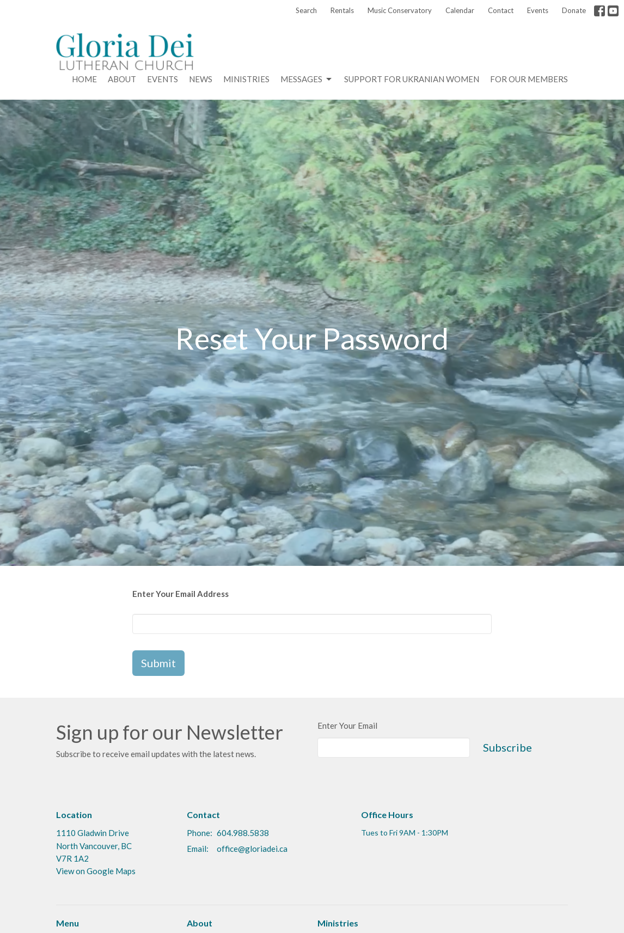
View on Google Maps (96, 871)
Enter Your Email (347, 725)
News (200, 79)
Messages (306, 79)
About (122, 79)
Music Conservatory (400, 10)
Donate (574, 10)
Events (537, 10)
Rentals (342, 10)
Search (306, 10)
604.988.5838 (243, 833)
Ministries (246, 79)
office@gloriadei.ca (252, 848)
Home (84, 79)
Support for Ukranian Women (411, 79)
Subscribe (507, 747)
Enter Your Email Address (180, 594)
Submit (158, 662)
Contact (500, 10)
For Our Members (529, 79)
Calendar (459, 10)
